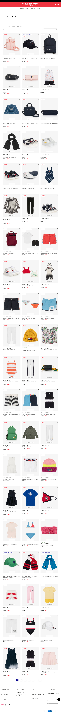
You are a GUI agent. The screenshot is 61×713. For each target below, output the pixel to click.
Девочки (32, 8)
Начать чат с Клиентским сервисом (21, 694)
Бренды (22, 8)
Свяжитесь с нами (4, 692)
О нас (33, 692)
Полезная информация (5, 701)
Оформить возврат (4, 694)
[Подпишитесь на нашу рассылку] (58, 699)
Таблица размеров (4, 699)
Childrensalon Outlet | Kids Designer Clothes (31, 4)
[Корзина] (59, 4)
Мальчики (38, 8)
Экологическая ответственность (38, 694)
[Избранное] (56, 4)
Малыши (27, 8)
